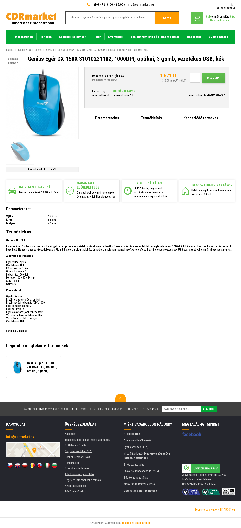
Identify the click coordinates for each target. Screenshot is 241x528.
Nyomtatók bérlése (76, 486)
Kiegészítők (24, 49)
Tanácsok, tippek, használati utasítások (87, 439)
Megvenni (213, 78)
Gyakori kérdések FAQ (77, 457)
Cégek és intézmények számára (83, 480)
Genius (50, 49)
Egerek (38, 49)
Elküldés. (208, 409)
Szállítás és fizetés (76, 445)
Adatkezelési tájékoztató (79, 474)
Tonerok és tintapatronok (136, 522)
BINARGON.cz (227, 509)
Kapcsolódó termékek (201, 118)
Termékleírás (151, 118)
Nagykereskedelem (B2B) (79, 451)
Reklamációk (72, 463)
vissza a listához (13, 61)
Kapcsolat (70, 434)
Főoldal (10, 49)
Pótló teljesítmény (75, 491)
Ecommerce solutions (207, 509)
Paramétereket (107, 118)
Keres (167, 18)
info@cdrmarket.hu (140, 4)
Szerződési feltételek (77, 468)
